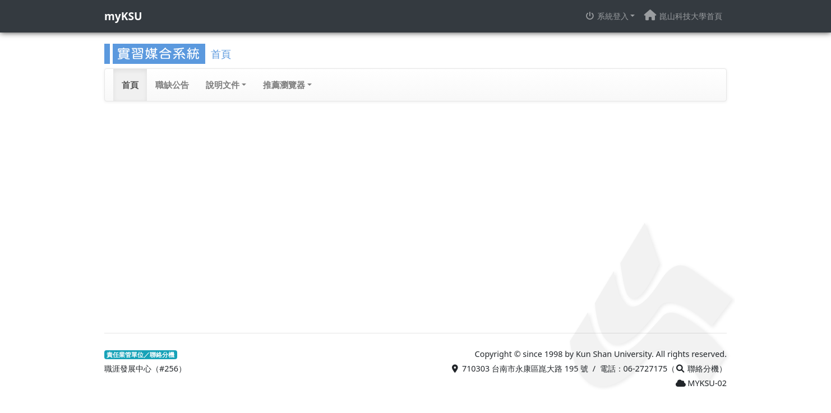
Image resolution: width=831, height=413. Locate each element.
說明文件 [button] (222, 84)
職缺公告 (172, 84)
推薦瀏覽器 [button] (284, 84)
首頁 (130, 84)
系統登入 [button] (607, 16)
